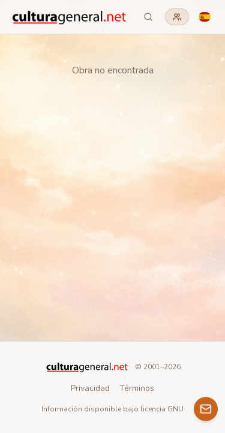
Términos (136, 388)
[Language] (204, 16)
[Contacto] (206, 409)
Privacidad (90, 388)
